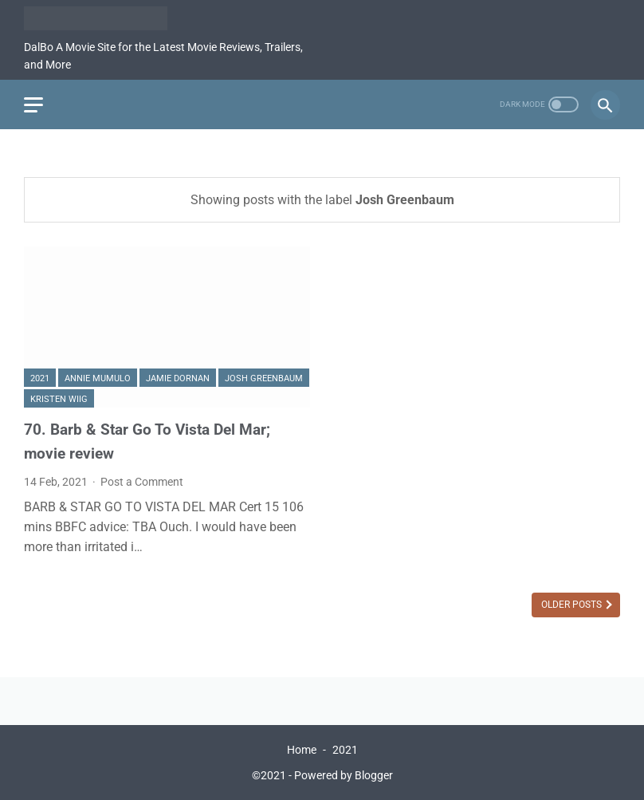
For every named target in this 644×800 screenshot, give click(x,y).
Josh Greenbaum (264, 378)
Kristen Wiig (59, 399)
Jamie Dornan (178, 378)
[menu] (33, 104)
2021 (39, 378)
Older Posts (572, 604)
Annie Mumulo (98, 378)
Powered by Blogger (343, 775)
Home (301, 749)
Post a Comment (141, 481)
